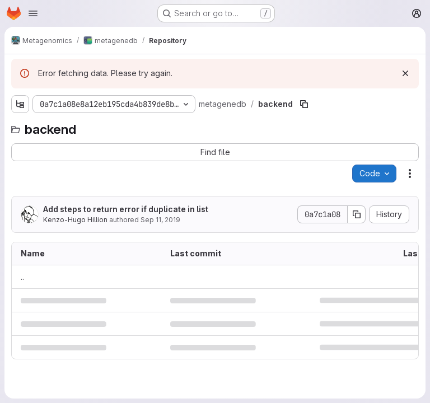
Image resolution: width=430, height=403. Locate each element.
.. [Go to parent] (22, 277)
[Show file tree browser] (20, 104)
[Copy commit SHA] (357, 214)
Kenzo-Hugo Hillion (75, 219)
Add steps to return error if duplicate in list (125, 209)
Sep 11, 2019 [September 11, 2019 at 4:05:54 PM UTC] (160, 219)
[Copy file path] (304, 104)
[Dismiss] (405, 73)
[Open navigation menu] (33, 13)
